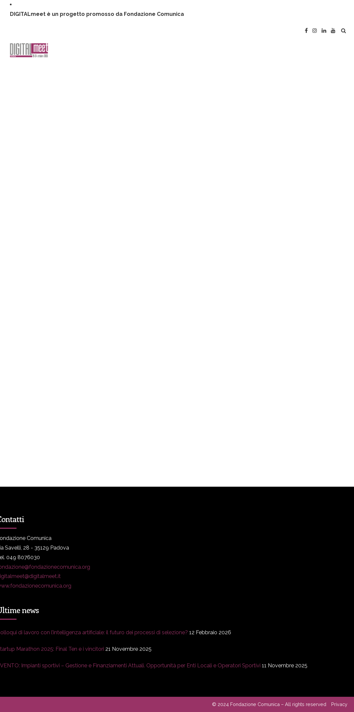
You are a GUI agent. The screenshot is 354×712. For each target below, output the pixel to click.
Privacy (339, 704)
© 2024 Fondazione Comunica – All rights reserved (269, 704)
